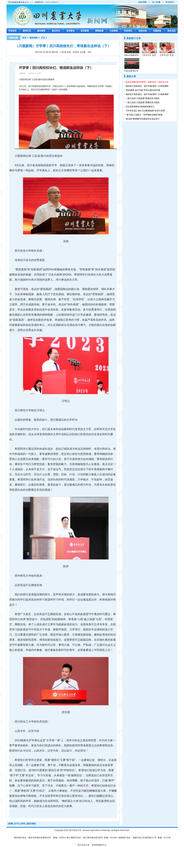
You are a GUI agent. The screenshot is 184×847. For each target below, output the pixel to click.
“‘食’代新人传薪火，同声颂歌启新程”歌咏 (143, 115)
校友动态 (171, 31)
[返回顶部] (31, 823)
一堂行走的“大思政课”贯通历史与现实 (142, 98)
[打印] (16, 823)
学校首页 (12, 31)
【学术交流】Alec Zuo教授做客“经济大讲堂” (145, 110)
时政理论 (128, 31)
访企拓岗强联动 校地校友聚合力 (140, 106)
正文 (43, 38)
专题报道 (157, 31)
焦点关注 (56, 31)
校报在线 (143, 31)
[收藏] (10, 823)
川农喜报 (114, 31)
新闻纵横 (99, 31)
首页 (24, 38)
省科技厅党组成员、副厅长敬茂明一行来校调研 (146, 86)
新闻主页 (27, 31)
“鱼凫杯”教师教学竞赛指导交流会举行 (142, 119)
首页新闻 (85, 31)
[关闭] (23, 823)
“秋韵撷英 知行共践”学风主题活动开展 (142, 90)
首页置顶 (70, 31)
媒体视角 (41, 31)
